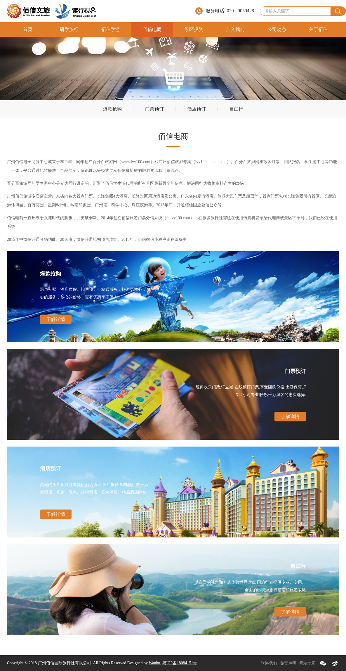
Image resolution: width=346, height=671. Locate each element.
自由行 (236, 108)
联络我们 (269, 663)
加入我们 (235, 29)
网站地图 (307, 663)
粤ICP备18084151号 (179, 663)
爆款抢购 (112, 108)
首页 (27, 29)
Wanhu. (155, 663)
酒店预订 (196, 108)
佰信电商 (152, 29)
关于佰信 (318, 29)
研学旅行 (69, 29)
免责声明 (288, 663)
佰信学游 (110, 29)
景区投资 (194, 29)
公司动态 (276, 29)
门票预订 (154, 108)
